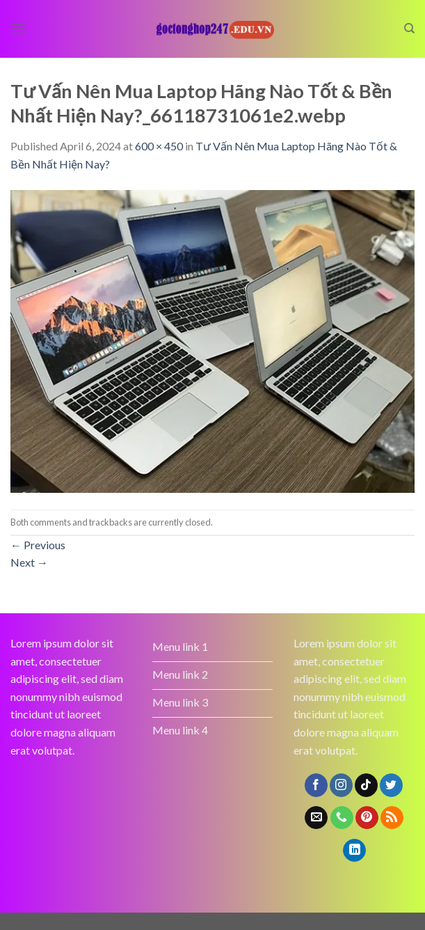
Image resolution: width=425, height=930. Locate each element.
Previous (37, 544)
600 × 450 (159, 145)
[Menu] (18, 29)
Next (29, 562)
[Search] (409, 28)
